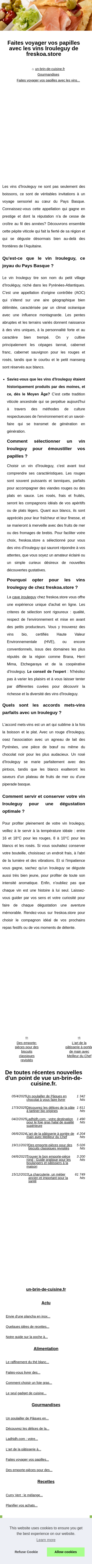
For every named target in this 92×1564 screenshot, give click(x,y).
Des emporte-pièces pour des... (29, 1470)
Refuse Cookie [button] (26, 1552)
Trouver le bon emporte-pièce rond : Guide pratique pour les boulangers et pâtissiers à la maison (48, 1161)
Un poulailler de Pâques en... (27, 1418)
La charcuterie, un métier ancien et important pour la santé (48, 1178)
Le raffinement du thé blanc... (27, 1362)
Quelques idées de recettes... (27, 1326)
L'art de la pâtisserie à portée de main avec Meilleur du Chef (50, 1135)
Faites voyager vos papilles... (27, 1459)
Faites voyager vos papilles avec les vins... (48, 80)
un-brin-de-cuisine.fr (50, 69)
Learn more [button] (46, 1540)
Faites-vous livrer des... (23, 1372)
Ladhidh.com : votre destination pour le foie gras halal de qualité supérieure (50, 1122)
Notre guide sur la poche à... (27, 1337)
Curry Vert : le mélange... (24, 1495)
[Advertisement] (43, 130)
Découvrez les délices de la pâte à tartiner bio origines (50, 1109)
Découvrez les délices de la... (27, 1428)
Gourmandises (48, 74)
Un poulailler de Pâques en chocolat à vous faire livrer (46, 1098)
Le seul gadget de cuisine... (26, 1393)
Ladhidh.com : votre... (22, 1439)
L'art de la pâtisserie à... (23, 1449)
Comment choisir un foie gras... (29, 1383)
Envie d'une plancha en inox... (28, 1316)
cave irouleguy (24, 597)
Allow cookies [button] (66, 1552)
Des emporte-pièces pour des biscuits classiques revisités (27, 1051)
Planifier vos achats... (22, 1505)
